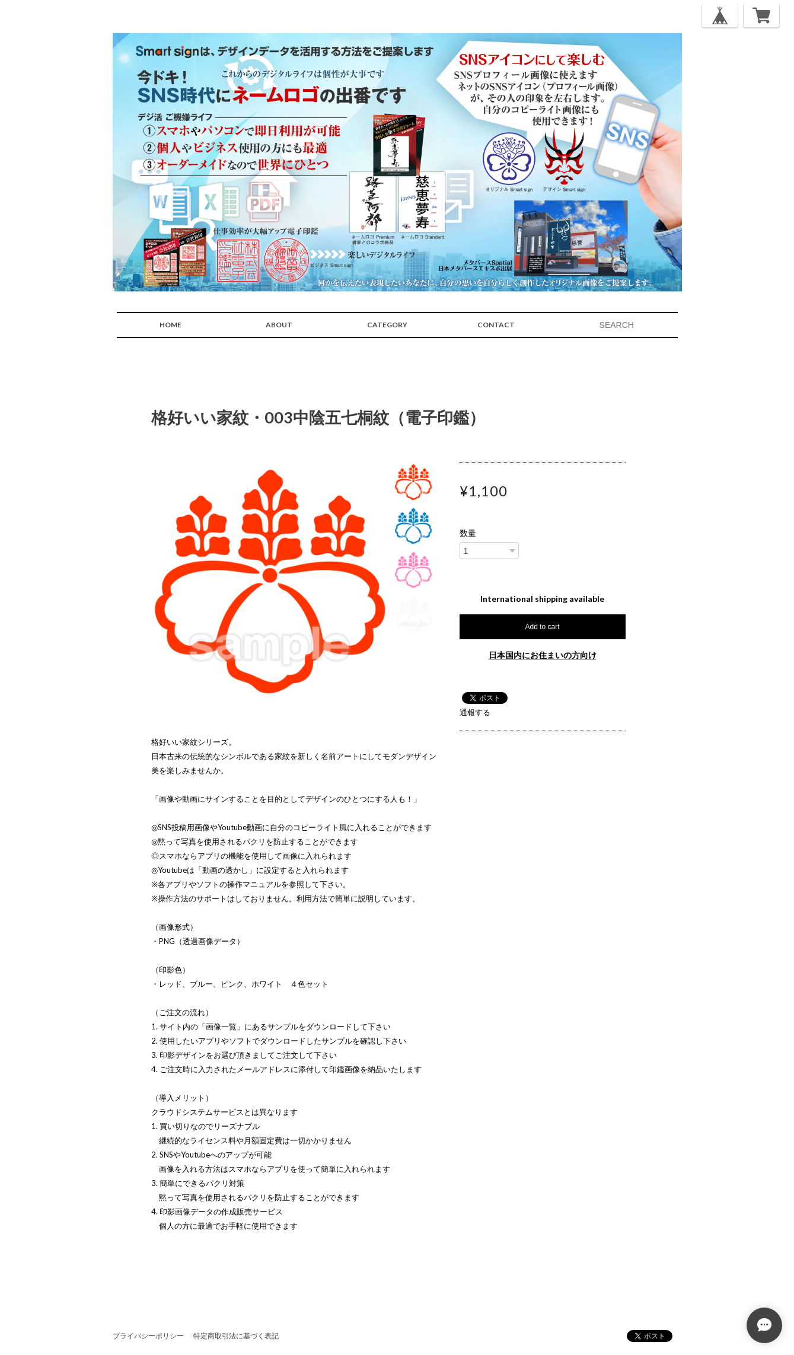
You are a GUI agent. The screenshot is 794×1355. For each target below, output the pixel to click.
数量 (468, 533)
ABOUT (279, 324)
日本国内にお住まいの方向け (543, 655)
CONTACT (496, 324)
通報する (475, 712)
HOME (170, 324)
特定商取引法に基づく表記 (236, 1335)
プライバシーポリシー (148, 1335)
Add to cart (542, 627)
